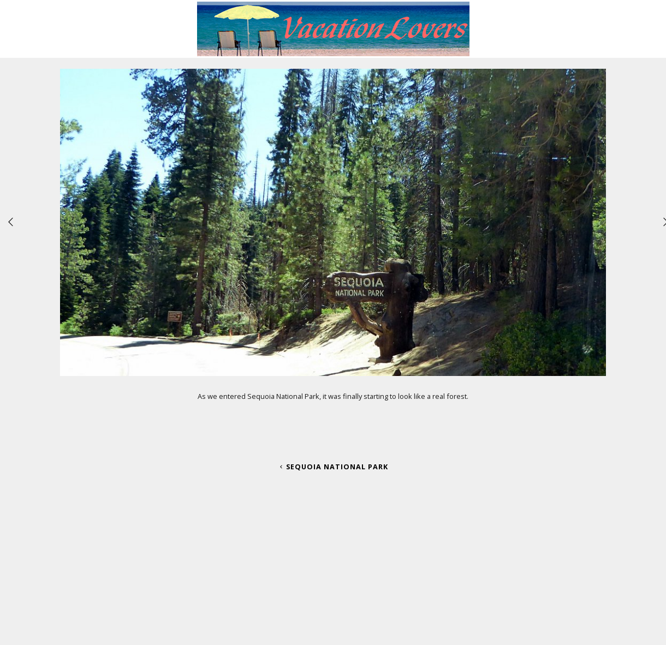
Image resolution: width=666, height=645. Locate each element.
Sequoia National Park (333, 466)
